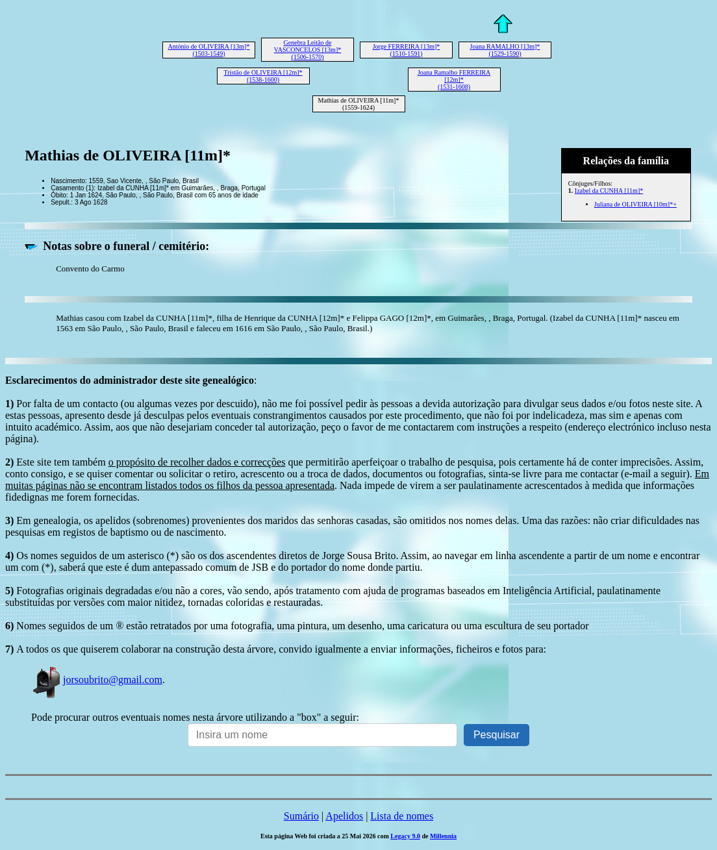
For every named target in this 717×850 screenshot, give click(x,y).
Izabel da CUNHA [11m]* (609, 190)
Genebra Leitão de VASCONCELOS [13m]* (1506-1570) (307, 49)
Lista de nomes (401, 815)
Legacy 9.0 (405, 836)
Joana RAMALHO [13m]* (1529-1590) (505, 50)
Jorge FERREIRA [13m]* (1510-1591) (406, 50)
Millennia (443, 836)
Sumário (301, 815)
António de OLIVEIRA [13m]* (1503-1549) (209, 50)
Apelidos (344, 815)
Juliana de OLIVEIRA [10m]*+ (635, 204)
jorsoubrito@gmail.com (96, 679)
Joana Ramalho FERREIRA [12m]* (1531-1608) (454, 79)
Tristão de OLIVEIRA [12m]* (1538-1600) (262, 76)
